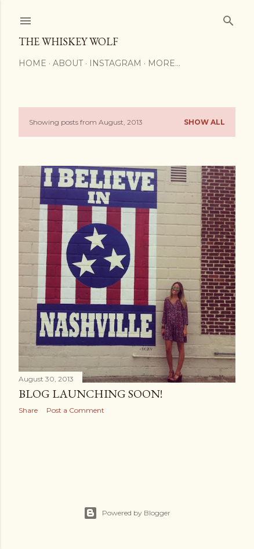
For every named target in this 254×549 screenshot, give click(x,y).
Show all (204, 122)
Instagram (115, 63)
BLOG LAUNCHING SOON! (90, 393)
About (68, 63)
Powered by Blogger (127, 513)
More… (164, 63)
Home (32, 63)
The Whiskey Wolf (68, 41)
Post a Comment (75, 410)
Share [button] (28, 410)
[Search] (228, 18)
